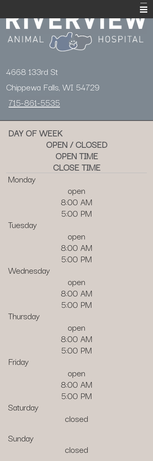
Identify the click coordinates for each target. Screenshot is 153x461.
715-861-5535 (34, 102)
